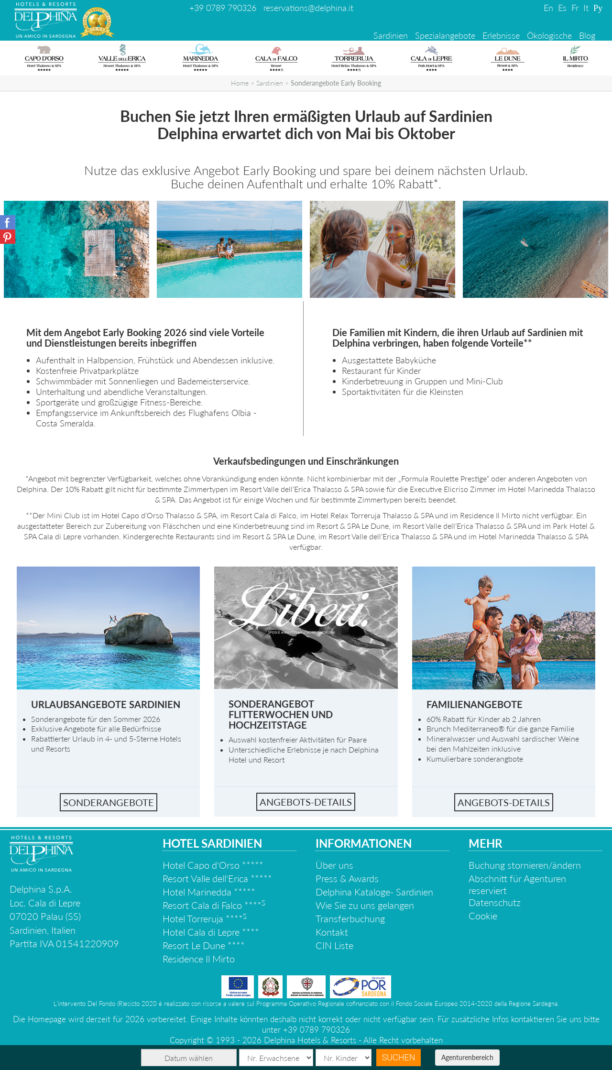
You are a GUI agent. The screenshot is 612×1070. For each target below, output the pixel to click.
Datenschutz (495, 902)
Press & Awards (347, 878)
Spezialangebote (445, 35)
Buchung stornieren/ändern (525, 865)
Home (240, 83)
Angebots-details (306, 802)
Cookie (483, 915)
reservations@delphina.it (308, 7)
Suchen (398, 1057)
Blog (587, 35)
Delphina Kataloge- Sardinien (374, 891)
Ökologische (549, 35)
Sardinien (390, 35)
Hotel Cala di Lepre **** (211, 932)
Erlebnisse (501, 35)
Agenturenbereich (467, 1057)
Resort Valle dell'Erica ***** (217, 878)
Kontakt (332, 932)
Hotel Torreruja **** (205, 918)
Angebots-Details (504, 802)
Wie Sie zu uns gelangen (365, 905)
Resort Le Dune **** (204, 945)
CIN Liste (334, 945)
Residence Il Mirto (199, 958)
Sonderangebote (108, 802)
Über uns (334, 865)
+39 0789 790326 (222, 7)
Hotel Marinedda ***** (209, 891)
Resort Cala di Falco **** (214, 905)
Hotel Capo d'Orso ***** (213, 865)
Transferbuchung (350, 918)
